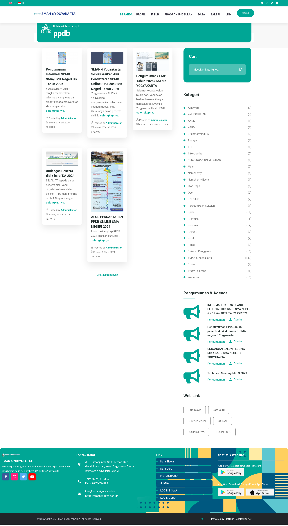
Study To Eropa (197, 271)
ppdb (191, 212)
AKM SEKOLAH (197, 114)
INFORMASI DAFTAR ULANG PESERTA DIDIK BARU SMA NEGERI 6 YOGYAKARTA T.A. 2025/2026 (229, 309)
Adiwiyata (193, 108)
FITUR (155, 14)
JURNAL (223, 421)
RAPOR (192, 232)
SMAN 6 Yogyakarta (200, 258)
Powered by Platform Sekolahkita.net (228, 520)
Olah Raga (194, 186)
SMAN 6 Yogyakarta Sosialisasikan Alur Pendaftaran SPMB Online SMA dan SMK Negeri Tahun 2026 (107, 79)
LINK (228, 14)
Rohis (191, 245)
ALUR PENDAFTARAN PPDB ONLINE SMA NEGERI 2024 (107, 223)
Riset (191, 238)
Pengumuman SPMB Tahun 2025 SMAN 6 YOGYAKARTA (151, 81)
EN (12, 3)
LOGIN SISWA (196, 433)
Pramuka (193, 219)
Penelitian (193, 199)
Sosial (191, 264)
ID (21, 3)
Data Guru (219, 410)
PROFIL (141, 14)
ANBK (191, 121)
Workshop (194, 277)
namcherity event (198, 180)
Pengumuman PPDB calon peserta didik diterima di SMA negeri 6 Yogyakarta (226, 331)
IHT (190, 147)
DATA (201, 14)
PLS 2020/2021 (197, 421)
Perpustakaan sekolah (201, 206)
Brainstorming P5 (198, 134)
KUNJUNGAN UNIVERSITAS (204, 160)
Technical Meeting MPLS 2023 (227, 373)
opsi (190, 193)
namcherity (195, 173)
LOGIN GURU (224, 433)
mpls (191, 167)
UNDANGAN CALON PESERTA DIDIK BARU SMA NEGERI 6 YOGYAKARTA (226, 353)
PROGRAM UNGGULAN (178, 14)
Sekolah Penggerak (199, 251)
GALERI (215, 14)
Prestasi (193, 225)
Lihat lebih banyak (107, 275)
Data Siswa (194, 410)
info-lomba (195, 154)
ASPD (191, 127)
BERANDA (126, 14)
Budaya (192, 141)
